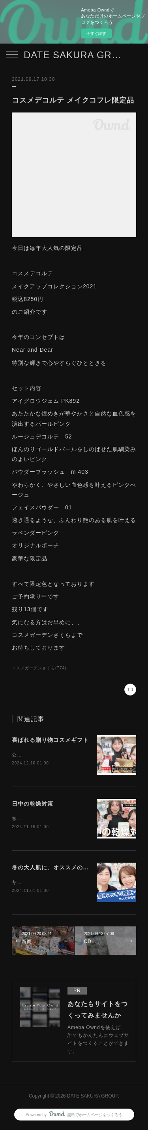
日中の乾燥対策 (32, 804)
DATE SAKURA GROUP (74, 55)
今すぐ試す (96, 33)
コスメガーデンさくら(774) (39, 668)
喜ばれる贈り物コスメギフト (50, 740)
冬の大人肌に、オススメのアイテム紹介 (65, 868)
